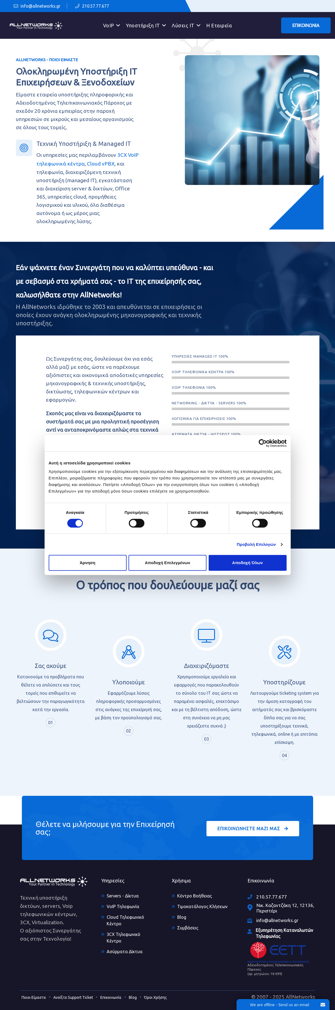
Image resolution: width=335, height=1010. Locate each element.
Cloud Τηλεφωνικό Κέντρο (125, 920)
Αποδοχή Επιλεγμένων (167, 562)
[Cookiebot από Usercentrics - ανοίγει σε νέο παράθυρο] (263, 443)
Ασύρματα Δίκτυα (124, 951)
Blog (181, 917)
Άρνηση (87, 562)
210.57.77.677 (92, 6)
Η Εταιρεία (219, 25)
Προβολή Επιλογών (256, 544)
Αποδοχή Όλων (247, 562)
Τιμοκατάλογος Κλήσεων (202, 906)
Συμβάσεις (187, 927)
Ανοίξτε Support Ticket (73, 997)
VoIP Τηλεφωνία (123, 906)
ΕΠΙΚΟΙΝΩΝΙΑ (305, 25)
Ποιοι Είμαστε (34, 997)
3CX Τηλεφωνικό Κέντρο (123, 937)
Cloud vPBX (101, 164)
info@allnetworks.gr (37, 6)
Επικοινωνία (110, 997)
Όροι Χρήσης (155, 997)
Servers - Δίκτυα (123, 895)
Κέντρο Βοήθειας (194, 895)
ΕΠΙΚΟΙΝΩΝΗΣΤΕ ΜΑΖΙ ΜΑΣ (252, 828)
